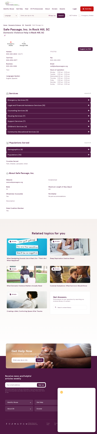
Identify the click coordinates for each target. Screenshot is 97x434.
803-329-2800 (11, 54)
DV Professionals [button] (37, 9)
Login (75, 9)
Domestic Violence (15, 25)
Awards (62, 9)
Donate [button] (54, 9)
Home (5, 25)
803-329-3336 (11, 66)
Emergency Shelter (87, 15)
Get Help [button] (19, 9)
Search (61, 16)
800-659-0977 (11, 60)
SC (23, 25)
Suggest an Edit (85, 49)
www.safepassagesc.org (14, 182)
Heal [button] (26, 9)
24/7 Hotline (73, 15)
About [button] (47, 9)
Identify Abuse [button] (8, 9)
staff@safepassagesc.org (59, 66)
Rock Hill (28, 25)
